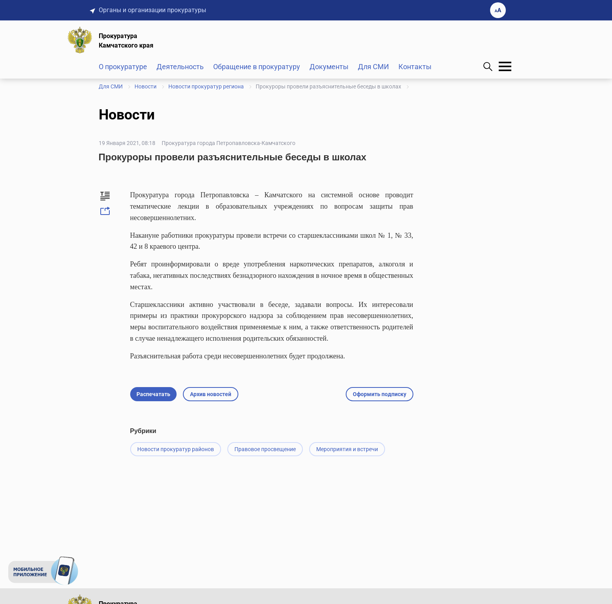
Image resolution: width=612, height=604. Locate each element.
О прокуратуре (123, 66)
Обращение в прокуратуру (256, 66)
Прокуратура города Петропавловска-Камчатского (228, 143)
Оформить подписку (379, 394)
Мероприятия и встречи (347, 449)
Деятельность (180, 66)
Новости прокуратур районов (175, 449)
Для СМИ (373, 66)
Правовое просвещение (265, 449)
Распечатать (153, 394)
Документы (329, 66)
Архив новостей (210, 394)
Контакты (414, 66)
